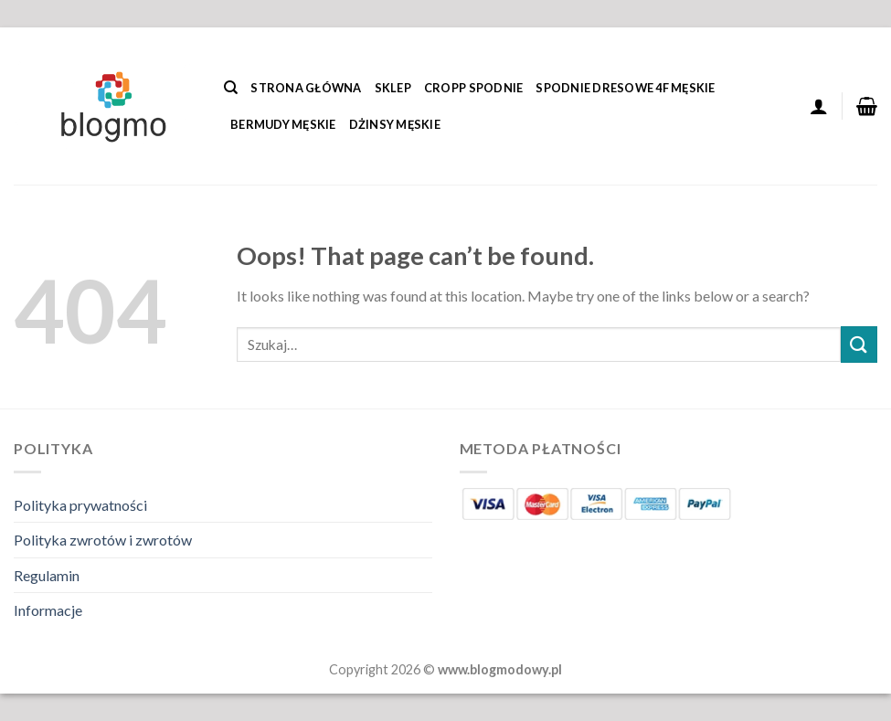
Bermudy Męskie (283, 124)
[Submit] (859, 344)
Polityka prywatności (80, 505)
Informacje (48, 610)
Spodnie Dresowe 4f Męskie (625, 87)
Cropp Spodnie (473, 87)
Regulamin (47, 575)
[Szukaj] (231, 87)
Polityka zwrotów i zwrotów (103, 539)
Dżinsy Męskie (394, 124)
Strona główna (305, 87)
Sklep (393, 87)
